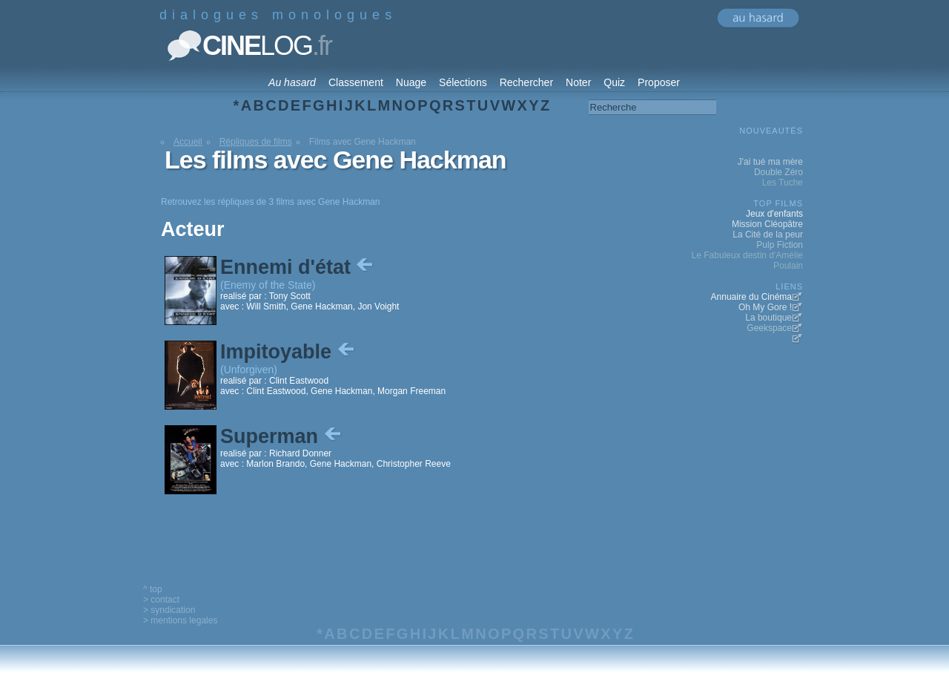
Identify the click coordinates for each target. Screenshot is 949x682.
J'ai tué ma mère (770, 162)
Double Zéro (778, 172)
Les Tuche (782, 182)
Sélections (463, 82)
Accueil (187, 142)
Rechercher (526, 82)
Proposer (659, 82)
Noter (578, 82)
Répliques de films (255, 142)
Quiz (614, 82)
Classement (355, 82)
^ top (152, 589)
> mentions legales (180, 620)
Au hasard (292, 82)
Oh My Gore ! (765, 307)
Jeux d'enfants (774, 214)
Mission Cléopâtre (767, 224)
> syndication (169, 610)
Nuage (411, 82)
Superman (282, 436)
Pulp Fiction (779, 245)
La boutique (768, 317)
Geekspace (769, 328)
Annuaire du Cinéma (751, 297)
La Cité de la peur (768, 234)
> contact (161, 599)
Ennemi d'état (298, 267)
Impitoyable (288, 352)
